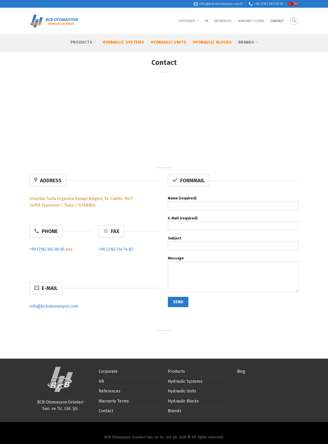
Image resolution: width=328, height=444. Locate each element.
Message (233, 276)
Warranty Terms (251, 14)
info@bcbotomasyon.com (53, 306)
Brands (248, 29)
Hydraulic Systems (123, 29)
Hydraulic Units (168, 29)
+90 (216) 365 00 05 (47, 249)
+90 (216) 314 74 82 (116, 249)
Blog (241, 371)
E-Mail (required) (233, 225)
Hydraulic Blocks (212, 29)
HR (206, 14)
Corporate (188, 14)
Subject (233, 245)
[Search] (294, 14)
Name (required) (233, 205)
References (223, 14)
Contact (277, 14)
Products (83, 29)
